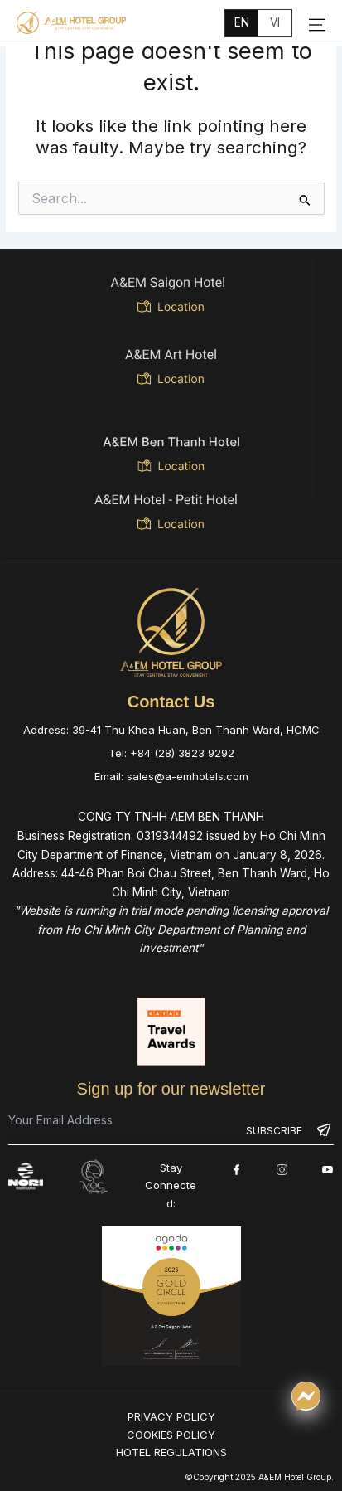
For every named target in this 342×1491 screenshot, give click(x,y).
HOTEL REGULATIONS (171, 1452)
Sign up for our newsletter (171, 1089)
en (241, 22)
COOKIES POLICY (171, 1433)
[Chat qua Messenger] (305, 1396)
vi (275, 22)
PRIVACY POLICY (171, 1416)
